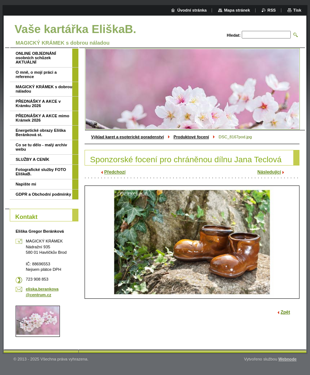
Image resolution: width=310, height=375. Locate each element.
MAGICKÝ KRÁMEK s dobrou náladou (44, 89)
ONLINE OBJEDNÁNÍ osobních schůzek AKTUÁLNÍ (36, 57)
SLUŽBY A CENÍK (32, 159)
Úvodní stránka (192, 10)
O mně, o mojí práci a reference (36, 74)
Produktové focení (191, 137)
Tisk (297, 10)
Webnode (287, 359)
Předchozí (115, 172)
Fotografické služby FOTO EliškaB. (41, 171)
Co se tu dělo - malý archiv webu (41, 147)
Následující (269, 172)
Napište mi (26, 184)
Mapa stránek (237, 10)
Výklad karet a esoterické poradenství (127, 137)
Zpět (285, 312)
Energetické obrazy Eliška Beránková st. (41, 132)
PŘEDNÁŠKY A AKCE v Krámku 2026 (38, 103)
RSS (272, 10)
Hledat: (234, 35)
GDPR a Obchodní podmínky (43, 194)
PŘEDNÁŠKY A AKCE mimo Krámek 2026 (42, 118)
